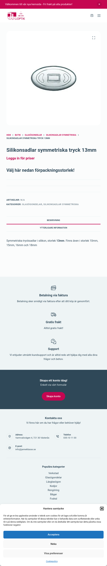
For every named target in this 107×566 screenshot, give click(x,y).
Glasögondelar (32, 204)
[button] (102, 508)
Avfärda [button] (99, 4)
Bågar (53, 494)
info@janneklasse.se (25, 449)
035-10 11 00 (69, 437)
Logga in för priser (20, 158)
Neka (53, 543)
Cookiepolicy (52, 561)
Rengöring (53, 490)
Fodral (53, 498)
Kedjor (53, 486)
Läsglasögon (53, 481)
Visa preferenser (53, 553)
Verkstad (53, 473)
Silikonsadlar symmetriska (61, 204)
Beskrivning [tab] (53, 220)
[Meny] (99, 15)
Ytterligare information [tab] (53, 228)
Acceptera (53, 534)
